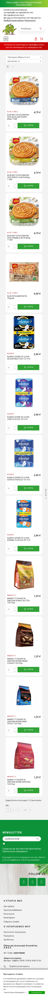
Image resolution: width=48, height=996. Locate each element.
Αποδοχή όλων (36, 992)
